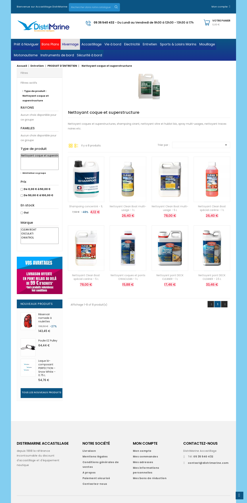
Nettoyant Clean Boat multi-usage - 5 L (170, 208)
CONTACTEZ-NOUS (200, 443)
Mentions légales (95, 456)
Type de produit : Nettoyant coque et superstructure (35, 95)
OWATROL (39, 238)
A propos (89, 472)
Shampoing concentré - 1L (86, 206)
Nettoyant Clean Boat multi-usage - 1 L (128, 208)
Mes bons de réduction (150, 478)
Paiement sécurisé (96, 478)
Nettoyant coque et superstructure (39, 156)
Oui (26, 212)
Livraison (89, 451)
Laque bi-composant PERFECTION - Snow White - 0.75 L (46, 368)
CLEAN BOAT (39, 230)
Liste (76, 145)
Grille (70, 145)
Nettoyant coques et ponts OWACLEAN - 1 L (128, 277)
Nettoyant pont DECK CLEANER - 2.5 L (211, 277)
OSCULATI (39, 234)
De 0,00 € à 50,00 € (37, 189)
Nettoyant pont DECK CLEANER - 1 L (169, 277)
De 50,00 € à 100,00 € (38, 195)
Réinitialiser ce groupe (34, 173)
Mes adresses (143, 462)
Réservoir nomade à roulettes (45, 317)
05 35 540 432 (104, 22)
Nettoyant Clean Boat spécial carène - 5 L (86, 277)
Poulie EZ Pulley (47, 340)
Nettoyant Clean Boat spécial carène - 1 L (212, 208)
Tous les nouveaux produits (41, 392)
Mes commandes (145, 456)
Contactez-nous (95, 484)
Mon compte (142, 451)
